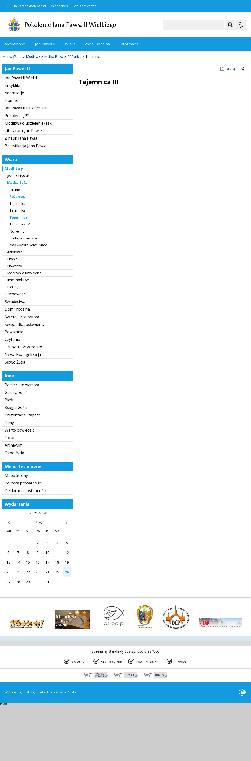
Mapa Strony (16, 531)
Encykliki (12, 141)
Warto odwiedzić (19, 485)
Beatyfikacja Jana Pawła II (27, 201)
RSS (7, 6)
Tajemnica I (19, 259)
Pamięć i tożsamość (22, 440)
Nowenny (17, 287)
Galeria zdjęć (16, 448)
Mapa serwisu (60, 6)
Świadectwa (15, 357)
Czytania (12, 395)
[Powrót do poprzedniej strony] (243, 124)
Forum (10, 493)
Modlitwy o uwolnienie (24, 328)
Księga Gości (16, 463)
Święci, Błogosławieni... (24, 380)
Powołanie (14, 387)
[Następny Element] (34, 97)
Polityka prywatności (23, 538)
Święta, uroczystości (22, 372)
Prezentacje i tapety (22, 470)
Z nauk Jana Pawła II (23, 193)
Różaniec (17, 252)
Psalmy (12, 342)
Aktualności (15, 44)
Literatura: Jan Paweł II (25, 186)
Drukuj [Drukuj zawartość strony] (227, 124)
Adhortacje (14, 148)
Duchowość (15, 349)
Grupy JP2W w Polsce (23, 402)
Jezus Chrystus (18, 231)
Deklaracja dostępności (30, 6)
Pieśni (10, 455)
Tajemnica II (19, 266)
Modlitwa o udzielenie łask (28, 178)
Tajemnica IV (20, 280)
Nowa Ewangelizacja (23, 410)
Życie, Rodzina (97, 44)
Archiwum (13, 500)
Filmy (9, 478)
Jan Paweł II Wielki (21, 133)
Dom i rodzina (17, 364)
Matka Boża (17, 238)
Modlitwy (14, 224)
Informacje (129, 44)
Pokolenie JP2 (17, 171)
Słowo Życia (15, 417)
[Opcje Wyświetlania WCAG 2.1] (241, 25)
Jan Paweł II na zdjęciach (26, 163)
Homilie (11, 156)
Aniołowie (14, 307)
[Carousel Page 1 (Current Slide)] (46, 98)
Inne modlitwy (18, 335)
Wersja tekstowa (85, 6)
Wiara (70, 44)
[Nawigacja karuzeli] (28, 97)
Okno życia (14, 508)
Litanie (15, 245)
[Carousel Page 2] (51, 98)
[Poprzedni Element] (22, 97)
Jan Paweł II (45, 44)
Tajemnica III (20, 273)
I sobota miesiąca (23, 294)
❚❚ (10, 98)
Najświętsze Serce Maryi (28, 300)
